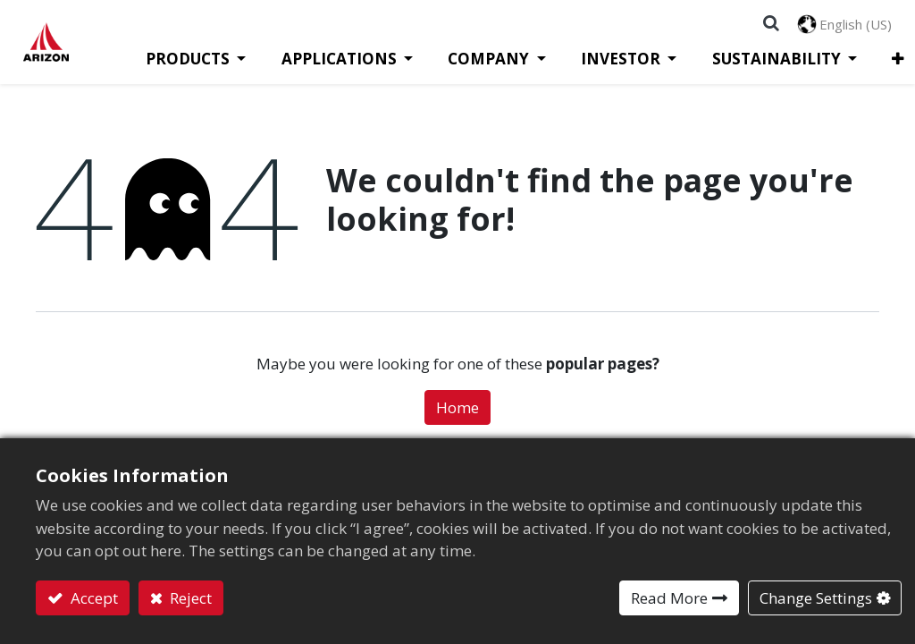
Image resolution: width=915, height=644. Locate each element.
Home (457, 409)
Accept (92, 598)
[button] (863, 61)
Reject (189, 598)
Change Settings (816, 598)
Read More (669, 598)
